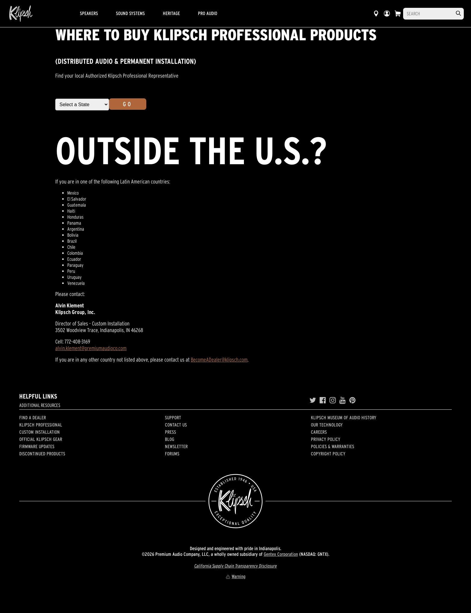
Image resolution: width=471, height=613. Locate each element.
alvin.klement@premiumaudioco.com (90, 348)
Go (127, 104)
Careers (319, 432)
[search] (458, 13)
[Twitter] (312, 400)
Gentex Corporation (281, 554)
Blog (169, 439)
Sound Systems (130, 13)
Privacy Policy (325, 439)
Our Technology (327, 424)
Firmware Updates (36, 446)
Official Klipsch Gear (40, 439)
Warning (235, 576)
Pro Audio (207, 13)
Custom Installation (39, 432)
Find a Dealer (32, 417)
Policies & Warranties (332, 446)
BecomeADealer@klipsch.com (219, 359)
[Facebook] (323, 400)
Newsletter (176, 446)
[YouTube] (342, 400)
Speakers (89, 13)
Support (173, 417)
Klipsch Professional (40, 424)
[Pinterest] (352, 400)
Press (170, 432)
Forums (172, 453)
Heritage (171, 13)
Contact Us (176, 424)
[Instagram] (333, 400)
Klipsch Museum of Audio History (343, 417)
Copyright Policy (328, 453)
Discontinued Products (42, 453)
